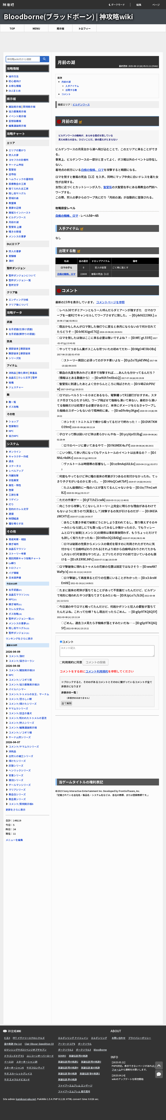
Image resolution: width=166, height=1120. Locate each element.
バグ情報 (14, 573)
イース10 (8, 1061)
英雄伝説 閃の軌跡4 (68, 1067)
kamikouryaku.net (26, 1099)
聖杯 (34, 377)
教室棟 (12, 203)
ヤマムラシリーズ (18, 708)
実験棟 (12, 256)
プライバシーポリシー (139, 1037)
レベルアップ (16, 470)
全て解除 (67, 703)
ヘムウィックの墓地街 (21, 179)
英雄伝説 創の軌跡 (90, 1067)
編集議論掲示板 (17, 125)
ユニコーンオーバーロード (40, 1055)
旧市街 (12, 174)
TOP (12, 28)
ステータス (15, 466)
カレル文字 (24, 377)
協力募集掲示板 (17, 111)
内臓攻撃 (14, 475)
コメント (66, 94)
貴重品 (33, 373)
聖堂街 (107, 187)
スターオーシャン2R (26, 1061)
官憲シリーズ (16, 775)
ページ (156, 4)
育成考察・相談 (17, 539)
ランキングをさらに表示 (19, 638)
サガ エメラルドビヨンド (17, 1079)
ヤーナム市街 (16, 165)
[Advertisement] (83, 42)
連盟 (11, 514)
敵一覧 (12, 402)
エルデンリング (99, 1037)
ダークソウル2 (65, 1049)
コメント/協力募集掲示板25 (24, 684)
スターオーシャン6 (14, 1067)
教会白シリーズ (17, 794)
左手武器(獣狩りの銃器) (22, 334)
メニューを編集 (14, 840)
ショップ (14, 421)
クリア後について (18, 304)
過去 (11, 461)
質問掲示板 (29, 106)
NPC (11, 431)
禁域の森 (14, 198)
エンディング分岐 (18, 299)
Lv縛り (12, 563)
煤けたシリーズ (17, 761)
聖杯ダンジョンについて (22, 275)
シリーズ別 (15, 358)
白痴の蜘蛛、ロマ (92, 170)
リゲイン (14, 499)
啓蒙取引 (14, 426)
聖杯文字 (14, 285)
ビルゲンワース (81, 104)
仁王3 (7, 1037)
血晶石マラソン (17, 549)
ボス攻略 (14, 406)
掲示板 (60, 28)
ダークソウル (85, 1043)
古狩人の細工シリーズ (21, 756)
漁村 (11, 261)
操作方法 (14, 76)
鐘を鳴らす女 (16, 523)
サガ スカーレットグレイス (18, 1073)
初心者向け (15, 81)
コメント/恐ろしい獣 (20, 699)
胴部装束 (25, 348)
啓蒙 (11, 490)
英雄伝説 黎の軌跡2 (90, 1073)
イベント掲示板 (17, 116)
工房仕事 (14, 494)
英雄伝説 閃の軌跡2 (68, 1061)
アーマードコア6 (66, 1043)
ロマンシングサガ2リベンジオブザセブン (25, 1049)
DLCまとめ (15, 90)
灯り (11, 504)
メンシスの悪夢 (17, 236)
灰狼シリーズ (16, 765)
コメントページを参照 (110, 302)
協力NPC (13, 436)
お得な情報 (15, 86)
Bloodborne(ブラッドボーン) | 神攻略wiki (68, 16)
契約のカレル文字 (18, 509)
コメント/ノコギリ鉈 (20, 679)
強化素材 (23, 373)
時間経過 (14, 518)
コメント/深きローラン (21, 661)
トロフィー (84, 28)
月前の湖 (66, 81)
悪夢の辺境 (15, 208)
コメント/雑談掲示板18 (22, 670)
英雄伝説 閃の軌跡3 (91, 1061)
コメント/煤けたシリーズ (23, 703)
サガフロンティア (36, 1067)
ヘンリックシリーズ (20, 770)
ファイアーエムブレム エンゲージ (75, 1085)
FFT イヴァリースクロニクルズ (29, 1037)
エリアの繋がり (17, 150)
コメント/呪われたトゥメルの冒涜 (27, 718)
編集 (138, 4)
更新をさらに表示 (15, 809)
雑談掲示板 (15, 106)
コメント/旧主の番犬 (20, 713)
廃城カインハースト (20, 212)
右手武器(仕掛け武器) (21, 329)
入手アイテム (72, 85)
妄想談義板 (15, 121)
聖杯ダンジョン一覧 (20, 280)
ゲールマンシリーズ (20, 785)
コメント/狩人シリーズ (21, 723)
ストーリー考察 (17, 553)
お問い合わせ (118, 1037)
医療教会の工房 (17, 184)
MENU (36, 28)
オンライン (15, 451)
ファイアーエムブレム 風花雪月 (74, 1091)
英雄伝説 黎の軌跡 (67, 1073)
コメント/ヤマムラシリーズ (24, 746)
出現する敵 (71, 89)
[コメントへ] (159, 1074)
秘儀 (11, 382)
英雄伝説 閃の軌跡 (78, 1055)
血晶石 (12, 377)
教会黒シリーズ (17, 799)
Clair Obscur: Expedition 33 (39, 1043)
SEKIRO (62, 1055)
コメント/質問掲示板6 (21, 804)
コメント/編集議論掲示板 (23, 727)
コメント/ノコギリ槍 (20, 732)
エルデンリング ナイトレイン (73, 1037)
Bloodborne (100, 1049)
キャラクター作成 (18, 456)
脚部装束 (25, 353)
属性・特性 (15, 485)
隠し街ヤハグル (17, 193)
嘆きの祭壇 (15, 231)
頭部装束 (14, 348)
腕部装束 (14, 353)
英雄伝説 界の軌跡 (67, 1079)
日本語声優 (15, 577)
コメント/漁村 (16, 656)
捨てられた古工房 (18, 188)
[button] (119, 4)
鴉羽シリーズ (16, 780)
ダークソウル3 (83, 1049)
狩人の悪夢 (15, 251)
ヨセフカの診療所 (18, 160)
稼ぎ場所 (14, 544)
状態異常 (14, 480)
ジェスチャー (16, 387)
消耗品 (12, 373)
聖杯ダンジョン (19, 633)
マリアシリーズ (17, 789)
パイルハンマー (17, 689)
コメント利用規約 (96, 671)
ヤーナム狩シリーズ (20, 737)
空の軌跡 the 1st (13, 1043)
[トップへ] (159, 1066)
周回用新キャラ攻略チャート (25, 558)
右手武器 (15, 590)
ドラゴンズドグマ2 (14, 1055)
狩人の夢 (14, 155)
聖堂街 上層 (15, 227)
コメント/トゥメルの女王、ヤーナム (29, 694)
